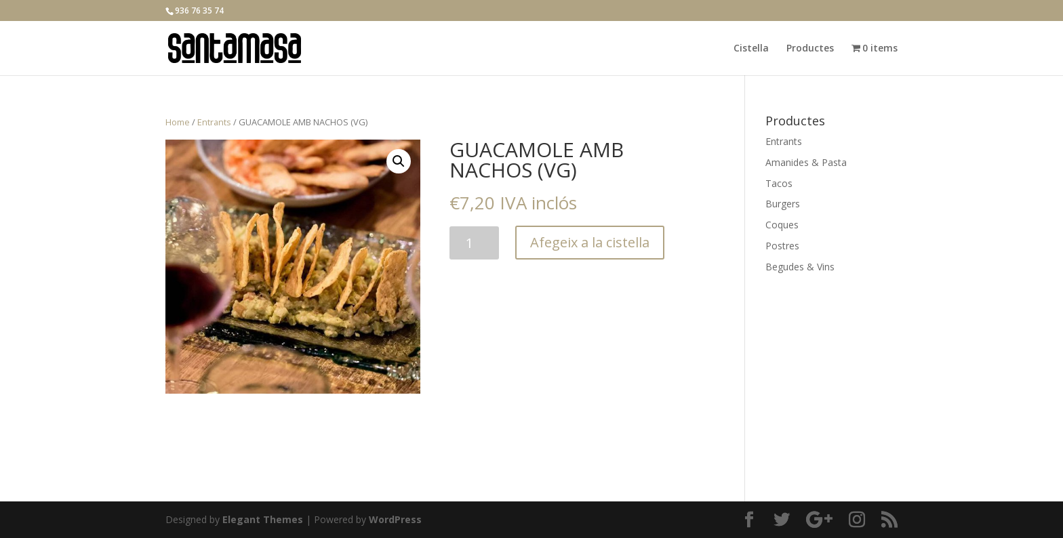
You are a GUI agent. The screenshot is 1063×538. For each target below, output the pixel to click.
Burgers (782, 203)
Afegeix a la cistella (589, 242)
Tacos (779, 183)
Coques (782, 224)
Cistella (751, 48)
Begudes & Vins (800, 266)
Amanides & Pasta (806, 162)
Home (177, 122)
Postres (782, 245)
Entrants (214, 122)
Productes (810, 48)
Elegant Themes (262, 519)
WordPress (395, 519)
